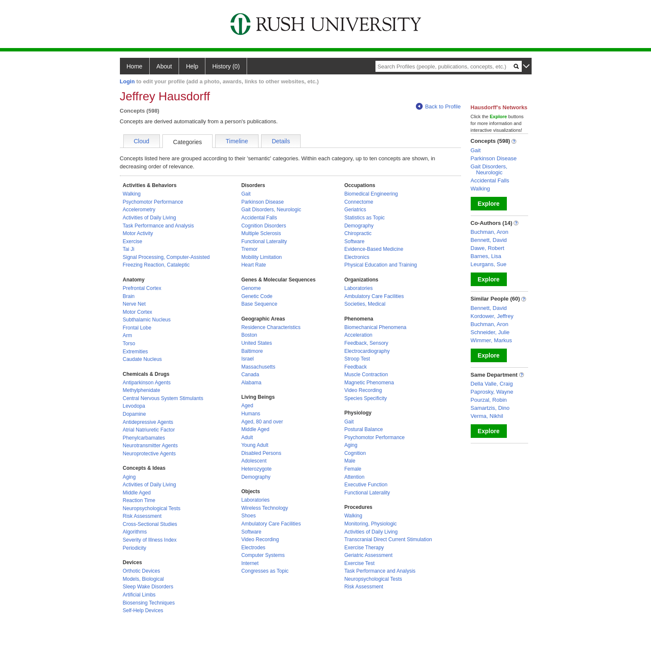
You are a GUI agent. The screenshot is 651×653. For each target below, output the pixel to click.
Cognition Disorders (263, 226)
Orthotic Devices (141, 571)
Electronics (357, 257)
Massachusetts (258, 367)
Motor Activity (138, 233)
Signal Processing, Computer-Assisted (166, 257)
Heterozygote (256, 469)
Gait (245, 194)
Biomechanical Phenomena (375, 327)
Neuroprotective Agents (149, 454)
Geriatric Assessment (368, 555)
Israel (247, 359)
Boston (249, 335)
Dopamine (134, 414)
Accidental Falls (259, 218)
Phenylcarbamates (144, 438)
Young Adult (254, 445)
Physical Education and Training (380, 265)
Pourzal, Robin (489, 400)
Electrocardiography (367, 351)
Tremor (249, 249)
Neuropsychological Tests (152, 508)
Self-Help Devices (143, 610)
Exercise (132, 241)
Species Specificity (365, 398)
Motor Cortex (137, 312)
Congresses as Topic (264, 571)
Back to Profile (438, 106)
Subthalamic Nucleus (147, 320)
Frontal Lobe (137, 328)
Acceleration (358, 335)
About (164, 66)
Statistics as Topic (364, 218)
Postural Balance (363, 429)
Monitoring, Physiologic (370, 524)
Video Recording (260, 539)
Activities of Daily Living (149, 218)
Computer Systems (262, 555)
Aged (247, 406)
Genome (251, 288)
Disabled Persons (261, 453)
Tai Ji (128, 249)
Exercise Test (359, 563)
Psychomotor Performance (153, 202)
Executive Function (365, 485)
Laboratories (255, 500)
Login (127, 81)
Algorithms (135, 532)
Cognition (355, 453)
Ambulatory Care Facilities (271, 524)
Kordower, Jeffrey (492, 316)
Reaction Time (139, 500)
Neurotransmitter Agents (150, 446)
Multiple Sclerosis (261, 233)
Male (349, 461)
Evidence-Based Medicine (374, 249)
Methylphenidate (141, 390)
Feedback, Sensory (366, 343)
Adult (247, 437)
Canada (250, 375)
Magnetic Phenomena (369, 383)
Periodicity (134, 548)
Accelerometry (139, 210)
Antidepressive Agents (148, 422)
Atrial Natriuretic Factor (149, 430)
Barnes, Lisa (486, 256)
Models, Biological (143, 579)
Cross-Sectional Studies (150, 524)
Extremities (135, 352)
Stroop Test (357, 359)
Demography (255, 477)
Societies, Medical (365, 304)
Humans (250, 414)
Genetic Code (256, 296)
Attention (354, 477)
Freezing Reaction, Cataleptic (156, 265)
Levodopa (134, 406)
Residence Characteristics (270, 327)
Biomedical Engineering (371, 194)
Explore (488, 203)
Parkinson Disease (262, 202)
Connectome (358, 202)
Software (251, 532)
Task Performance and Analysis (158, 226)
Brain (129, 296)
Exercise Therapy (364, 548)
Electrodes (253, 548)
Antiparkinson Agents (147, 383)
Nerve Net (134, 304)
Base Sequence (259, 304)
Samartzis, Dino (490, 408)
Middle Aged (137, 493)
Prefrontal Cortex (142, 288)
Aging (129, 477)
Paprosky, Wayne (492, 392)
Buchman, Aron (490, 232)
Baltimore (252, 351)
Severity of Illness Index (150, 540)
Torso (129, 343)
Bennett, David (489, 240)
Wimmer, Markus (491, 340)
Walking (132, 194)
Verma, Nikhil (487, 416)
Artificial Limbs (139, 595)
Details (281, 141)
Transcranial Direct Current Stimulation (388, 539)
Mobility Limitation (261, 257)
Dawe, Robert (487, 248)
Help (192, 66)
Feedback (355, 367)
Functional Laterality (264, 241)
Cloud (142, 141)
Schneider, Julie (490, 332)
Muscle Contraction (366, 375)
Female (352, 469)
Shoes (248, 516)
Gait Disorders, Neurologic (271, 210)
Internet (250, 563)
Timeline (237, 141)
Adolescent (253, 461)
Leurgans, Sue (489, 264)
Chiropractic (358, 233)
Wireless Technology (264, 508)
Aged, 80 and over (262, 422)
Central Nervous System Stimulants (163, 398)
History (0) (226, 66)
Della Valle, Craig (492, 383)
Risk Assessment (142, 516)
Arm (127, 335)
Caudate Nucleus (142, 359)
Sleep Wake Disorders (148, 587)
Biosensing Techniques (149, 603)
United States (256, 343)
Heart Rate (253, 265)
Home (134, 66)
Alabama (251, 383)
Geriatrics (355, 210)
